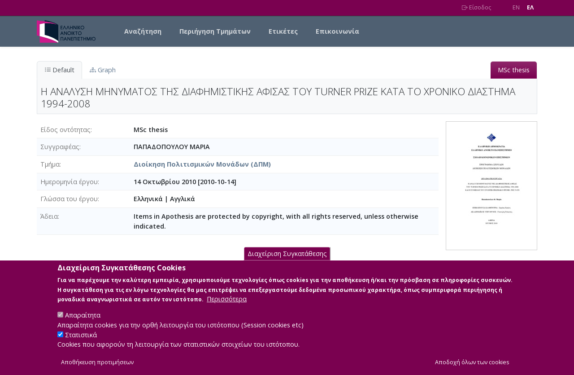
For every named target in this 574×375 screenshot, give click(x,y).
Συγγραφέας (59, 146)
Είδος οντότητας (65, 129)
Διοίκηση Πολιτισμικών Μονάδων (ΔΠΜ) (202, 164)
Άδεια (49, 216)
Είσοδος (476, 7)
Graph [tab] (103, 70)
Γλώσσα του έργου (69, 198)
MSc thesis (514, 70)
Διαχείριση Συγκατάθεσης (287, 264)
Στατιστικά (81, 344)
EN (516, 7)
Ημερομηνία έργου (69, 181)
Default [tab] (59, 70)
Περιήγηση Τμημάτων (215, 31)
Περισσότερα (227, 309)
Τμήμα (50, 164)
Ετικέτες (283, 31)
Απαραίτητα (82, 325)
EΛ (530, 7)
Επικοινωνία (337, 31)
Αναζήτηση (142, 31)
